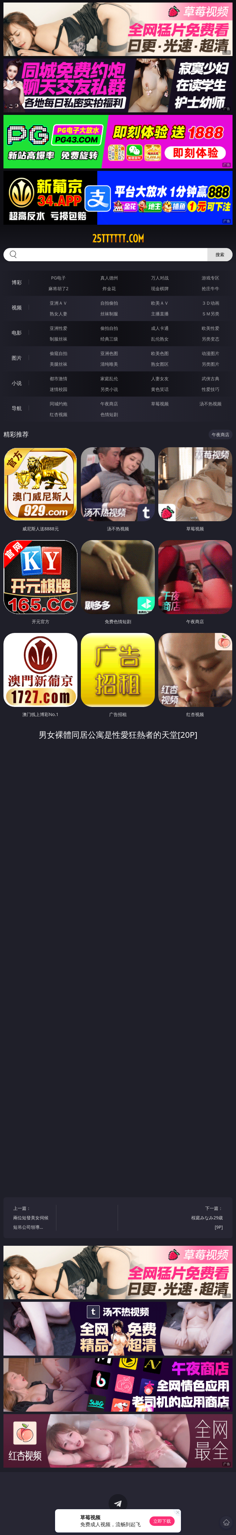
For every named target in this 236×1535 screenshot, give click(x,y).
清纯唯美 (109, 364)
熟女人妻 (58, 314)
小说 (17, 383)
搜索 (220, 254)
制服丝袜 (58, 339)
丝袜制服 (109, 314)
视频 (17, 307)
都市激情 (58, 378)
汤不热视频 (210, 404)
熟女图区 (160, 364)
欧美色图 (160, 353)
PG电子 (58, 278)
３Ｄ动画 (210, 303)
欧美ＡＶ (160, 303)
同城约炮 (58, 404)
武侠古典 (210, 378)
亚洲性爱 (58, 328)
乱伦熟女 (160, 339)
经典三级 (109, 339)
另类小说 (109, 389)
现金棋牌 (160, 288)
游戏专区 (210, 278)
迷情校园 (58, 389)
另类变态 (210, 339)
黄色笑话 (160, 389)
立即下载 (162, 1521)
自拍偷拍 (109, 303)
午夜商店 (109, 404)
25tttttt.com (118, 238)
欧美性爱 (210, 328)
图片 (17, 357)
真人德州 (109, 278)
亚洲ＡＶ (58, 303)
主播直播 (160, 314)
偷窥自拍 (58, 353)
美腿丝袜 (58, 364)
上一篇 (31, 1218)
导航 (17, 408)
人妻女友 (160, 378)
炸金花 (109, 288)
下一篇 (204, 1218)
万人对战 (160, 278)
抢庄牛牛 (210, 288)
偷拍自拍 (109, 328)
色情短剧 (109, 414)
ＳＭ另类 (210, 314)
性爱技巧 (210, 389)
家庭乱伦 (109, 378)
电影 (17, 332)
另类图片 (210, 364)
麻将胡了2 (58, 288)
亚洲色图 (109, 353)
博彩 (17, 282)
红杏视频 (58, 414)
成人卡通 (160, 328)
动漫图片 (210, 353)
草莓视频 (160, 404)
